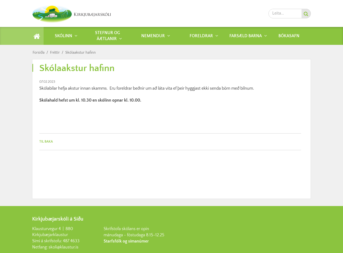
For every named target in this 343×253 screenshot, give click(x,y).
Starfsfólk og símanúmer (126, 241)
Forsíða (39, 52)
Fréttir (55, 52)
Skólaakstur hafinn (80, 52)
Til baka (46, 142)
